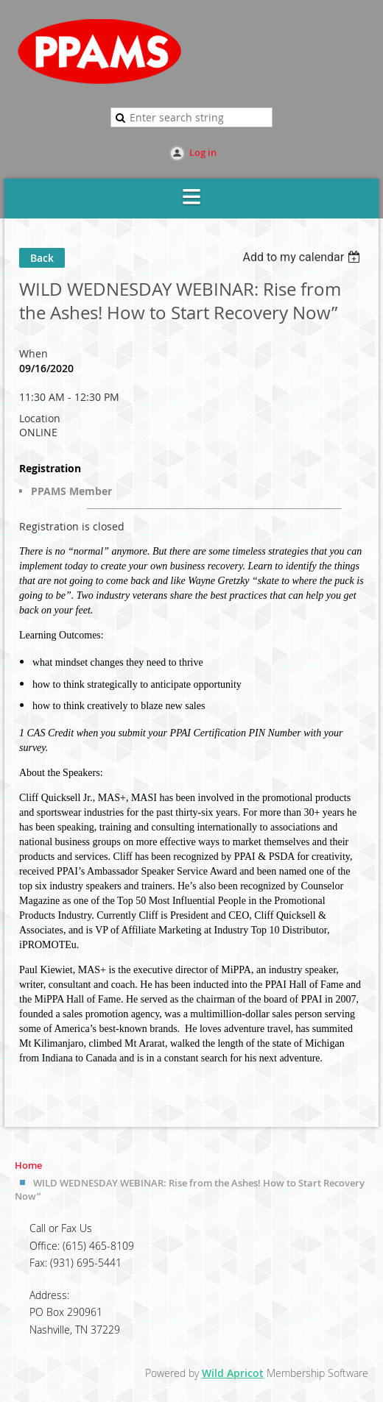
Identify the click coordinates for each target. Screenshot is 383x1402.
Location (39, 418)
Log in (203, 152)
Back (42, 258)
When (33, 353)
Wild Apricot (233, 1373)
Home (28, 1165)
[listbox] (303, 257)
